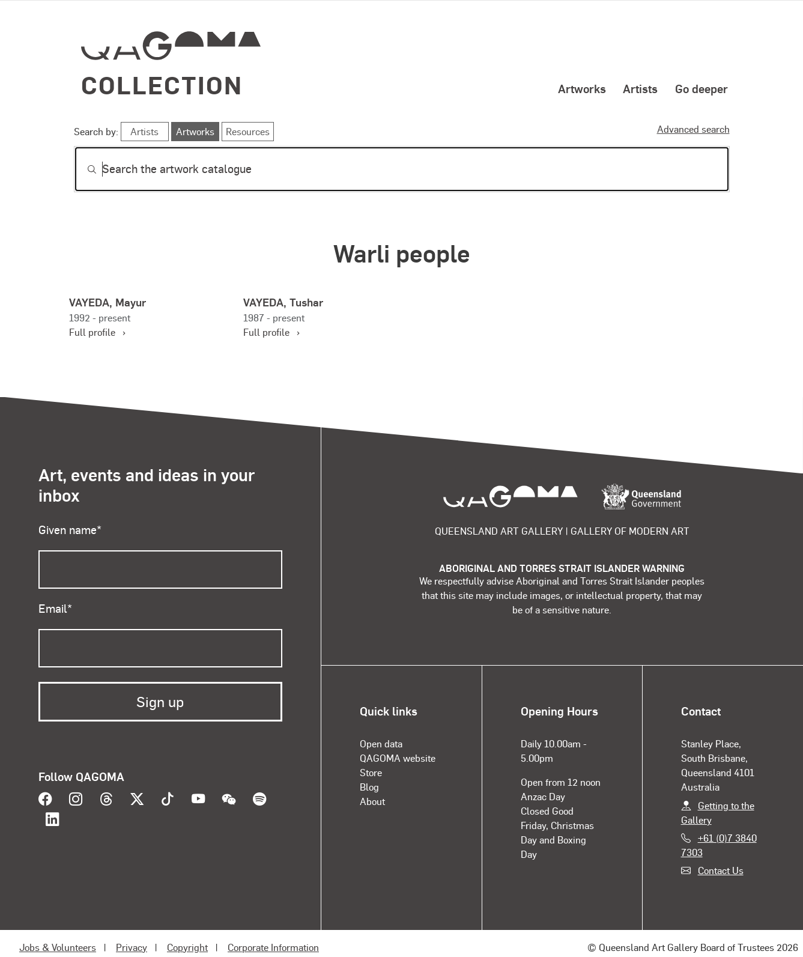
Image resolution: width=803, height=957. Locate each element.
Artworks (582, 88)
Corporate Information (273, 947)
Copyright (187, 947)
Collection (162, 84)
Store (371, 772)
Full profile (97, 332)
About (372, 801)
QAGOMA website (397, 758)
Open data (381, 743)
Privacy (131, 947)
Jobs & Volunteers (57, 947)
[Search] (402, 169)
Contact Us (721, 870)
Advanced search (693, 129)
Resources (248, 131)
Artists (640, 88)
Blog (369, 786)
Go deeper (701, 88)
